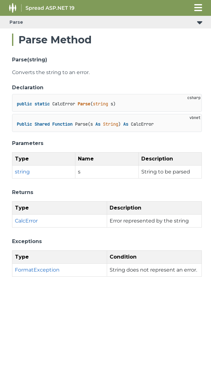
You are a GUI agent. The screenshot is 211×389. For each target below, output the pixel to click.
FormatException (37, 270)
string (22, 172)
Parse (16, 22)
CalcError (26, 221)
